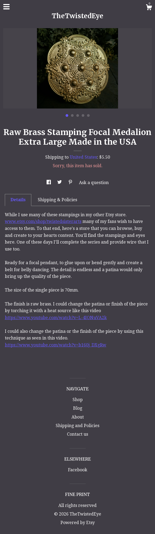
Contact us (77, 434)
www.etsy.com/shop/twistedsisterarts (43, 221)
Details (18, 199)
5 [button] (88, 115)
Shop (78, 399)
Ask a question (94, 182)
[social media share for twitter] (60, 182)
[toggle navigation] (6, 6)
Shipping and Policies (77, 425)
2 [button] (72, 115)
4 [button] (83, 115)
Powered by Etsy (78, 522)
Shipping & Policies (57, 199)
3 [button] (77, 115)
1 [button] (67, 115)
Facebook (77, 469)
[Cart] (149, 8)
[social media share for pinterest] (71, 182)
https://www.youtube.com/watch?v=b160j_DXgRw (55, 345)
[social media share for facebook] (49, 182)
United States (83, 157)
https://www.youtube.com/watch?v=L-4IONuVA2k (56, 317)
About (77, 417)
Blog (77, 408)
